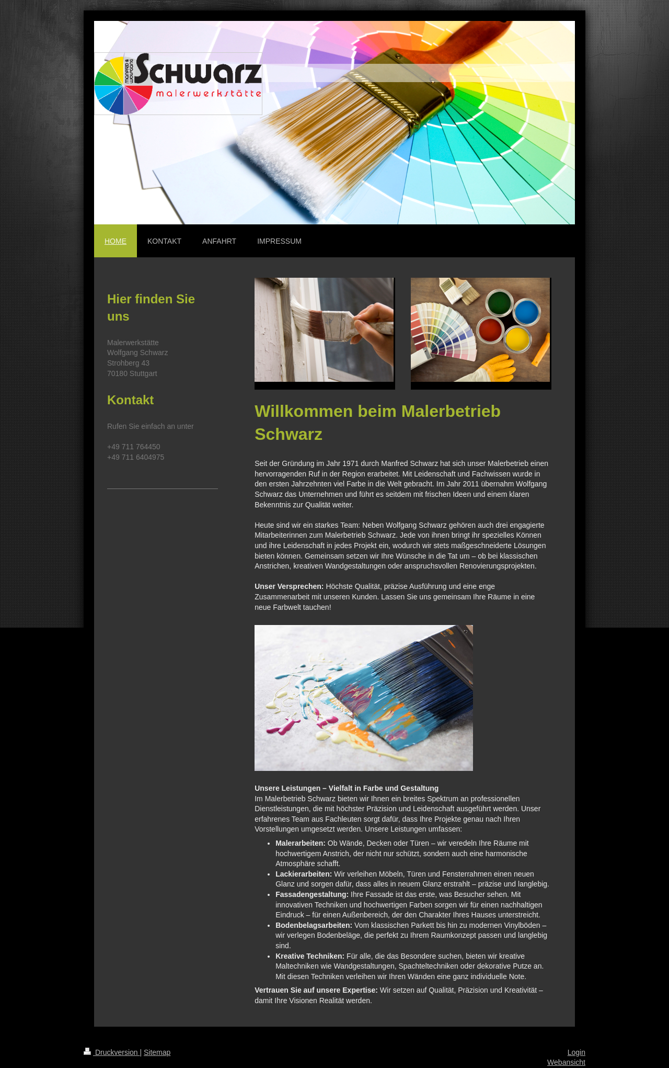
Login (576, 1052)
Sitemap (157, 1052)
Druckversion (112, 1052)
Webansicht (566, 1062)
